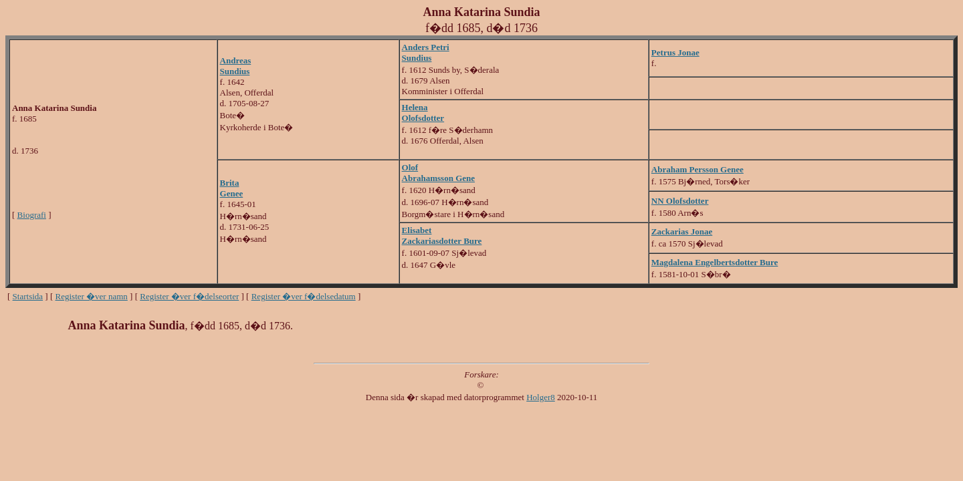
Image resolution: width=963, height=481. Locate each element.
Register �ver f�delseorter (189, 296)
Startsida (28, 296)
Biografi (31, 215)
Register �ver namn (92, 296)
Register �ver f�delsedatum (303, 296)
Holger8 (540, 397)
